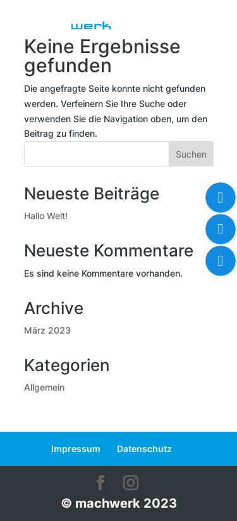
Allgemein (44, 387)
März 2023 (47, 330)
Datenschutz (144, 448)
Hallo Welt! (46, 215)
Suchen (191, 154)
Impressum (75, 448)
